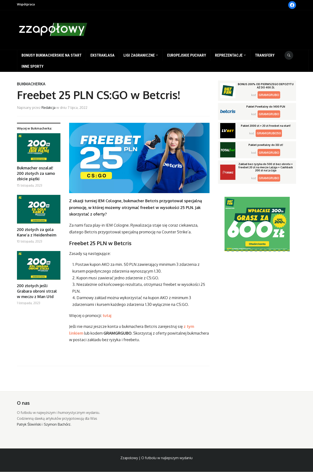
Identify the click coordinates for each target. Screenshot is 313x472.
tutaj (107, 315)
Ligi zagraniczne (139, 55)
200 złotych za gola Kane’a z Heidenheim (36, 232)
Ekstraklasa (102, 55)
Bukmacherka (31, 83)
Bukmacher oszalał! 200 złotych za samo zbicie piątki (36, 173)
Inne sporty (32, 66)
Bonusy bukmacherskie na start (52, 55)
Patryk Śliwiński (29, 424)
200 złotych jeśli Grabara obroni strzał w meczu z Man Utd (37, 291)
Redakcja (48, 107)
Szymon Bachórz (57, 424)
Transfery (265, 55)
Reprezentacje (229, 55)
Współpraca (26, 4)
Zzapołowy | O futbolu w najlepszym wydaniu (156, 458)
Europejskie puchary (186, 55)
